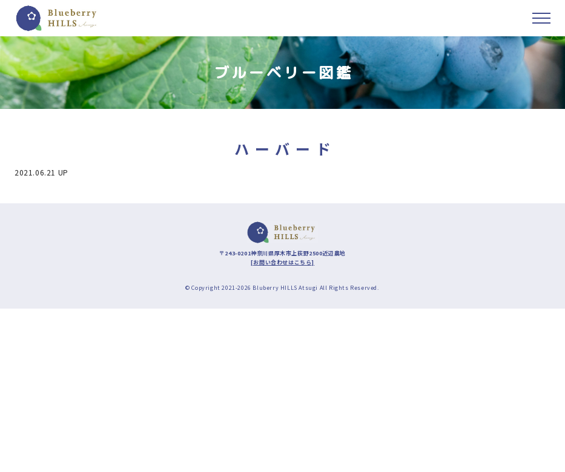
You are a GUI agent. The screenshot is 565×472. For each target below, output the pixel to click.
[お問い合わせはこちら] (282, 262)
